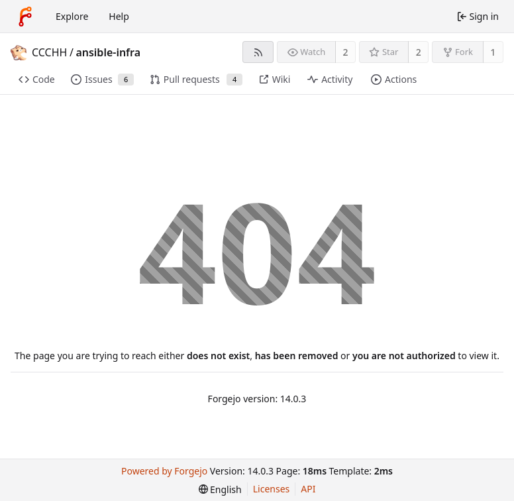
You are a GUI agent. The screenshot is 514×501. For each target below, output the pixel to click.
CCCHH (49, 52)
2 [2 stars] (418, 52)
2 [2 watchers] (345, 52)
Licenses (271, 488)
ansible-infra (108, 52)
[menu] (220, 489)
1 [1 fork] (492, 52)
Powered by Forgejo (164, 471)
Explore (72, 16)
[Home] (25, 16)
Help (119, 16)
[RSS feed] (258, 52)
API (308, 488)
